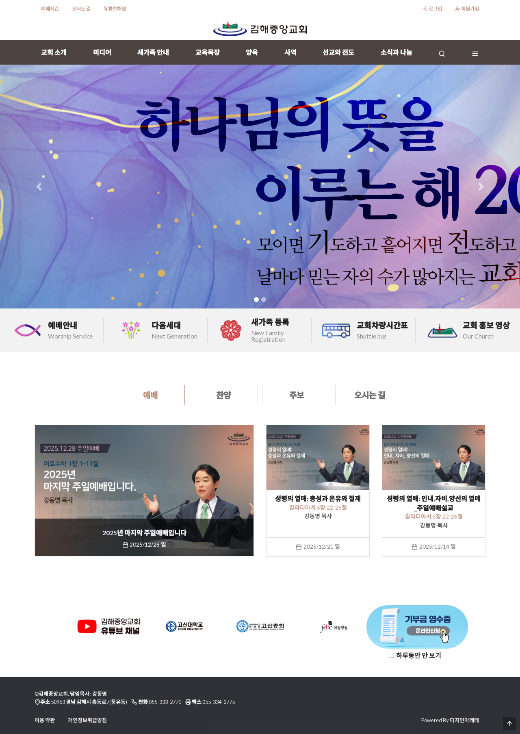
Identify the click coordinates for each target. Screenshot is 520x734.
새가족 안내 (153, 52)
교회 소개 (54, 52)
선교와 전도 (338, 52)
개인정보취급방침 (87, 720)
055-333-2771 (165, 702)
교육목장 (207, 52)
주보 (296, 395)
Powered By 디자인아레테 (450, 720)
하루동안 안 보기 (418, 655)
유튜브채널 (115, 9)
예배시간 (50, 9)
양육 (252, 52)
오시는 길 (81, 9)
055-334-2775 (218, 702)
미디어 (102, 52)
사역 (290, 52)
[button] (39, 186)
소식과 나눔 (396, 52)
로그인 (432, 9)
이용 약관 (45, 720)
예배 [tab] (150, 395)
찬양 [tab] (223, 395)
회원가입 (467, 9)
